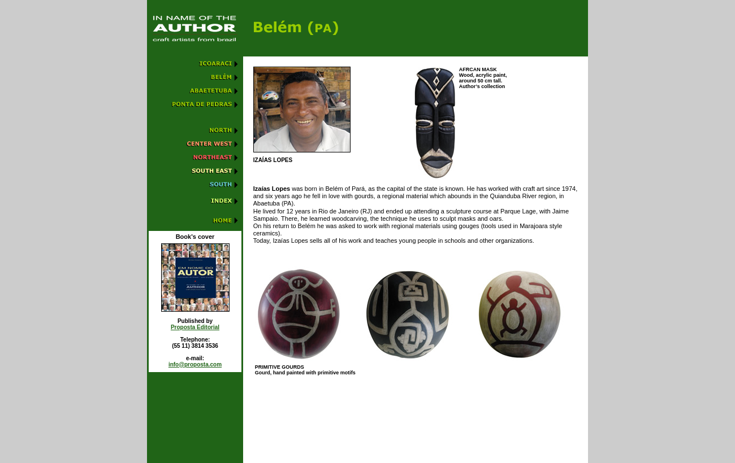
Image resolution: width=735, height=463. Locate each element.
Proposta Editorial (195, 327)
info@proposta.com (195, 364)
